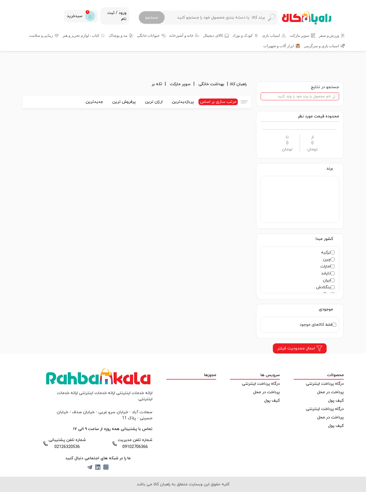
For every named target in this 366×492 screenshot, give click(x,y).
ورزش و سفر (329, 35)
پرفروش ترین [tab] (124, 102)
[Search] (221, 17)
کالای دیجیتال (213, 35)
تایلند (326, 273)
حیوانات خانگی (148, 35)
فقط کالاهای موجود (315, 324)
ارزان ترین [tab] (154, 102)
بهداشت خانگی (211, 84)
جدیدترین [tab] (94, 102)
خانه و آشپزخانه (181, 35)
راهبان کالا (238, 84)
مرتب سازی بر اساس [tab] (218, 102)
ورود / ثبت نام (116, 16)
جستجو (151, 17)
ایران (327, 280)
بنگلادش (323, 287)
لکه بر (157, 84)
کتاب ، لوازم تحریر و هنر (80, 35)
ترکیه (326, 252)
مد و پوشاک (118, 35)
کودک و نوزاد (243, 35)
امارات (325, 266)
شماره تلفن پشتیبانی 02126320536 (67, 443)
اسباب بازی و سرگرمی (321, 45)
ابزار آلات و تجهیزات (278, 45)
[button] (318, 116)
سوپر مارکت (299, 35)
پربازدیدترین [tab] (183, 102)
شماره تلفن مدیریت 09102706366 (135, 443)
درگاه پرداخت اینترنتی (325, 384)
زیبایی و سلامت (41, 35)
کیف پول (336, 400)
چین (327, 259)
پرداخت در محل (330, 392)
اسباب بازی (271, 35)
